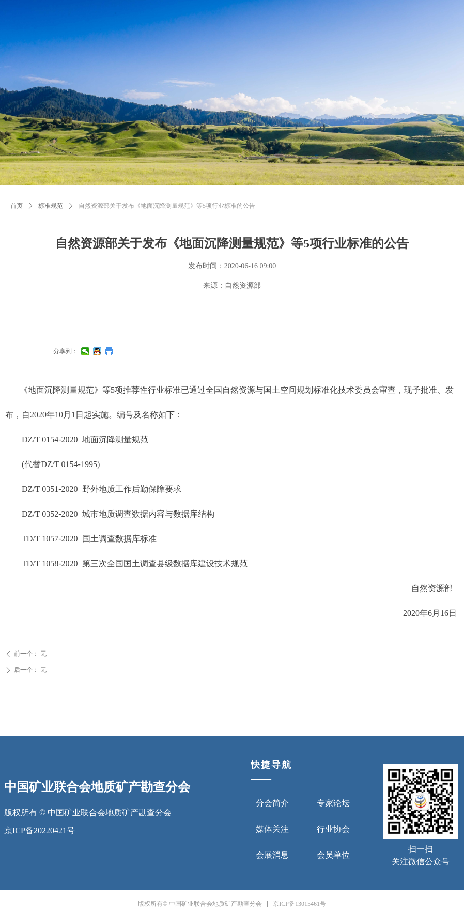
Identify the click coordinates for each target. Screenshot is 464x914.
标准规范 (50, 205)
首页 (16, 205)
